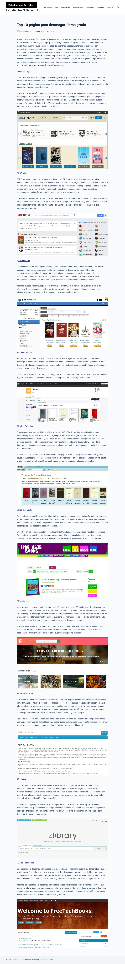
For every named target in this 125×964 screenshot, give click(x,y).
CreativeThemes (46, 960)
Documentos (78, 7)
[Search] (118, 7)
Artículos (51, 31)
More (110, 7)
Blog (56, 7)
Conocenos (65, 7)
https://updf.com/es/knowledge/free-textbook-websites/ (41, 65)
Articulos (48, 7)
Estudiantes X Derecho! (22, 10)
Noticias (100, 7)
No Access (90, 7)
